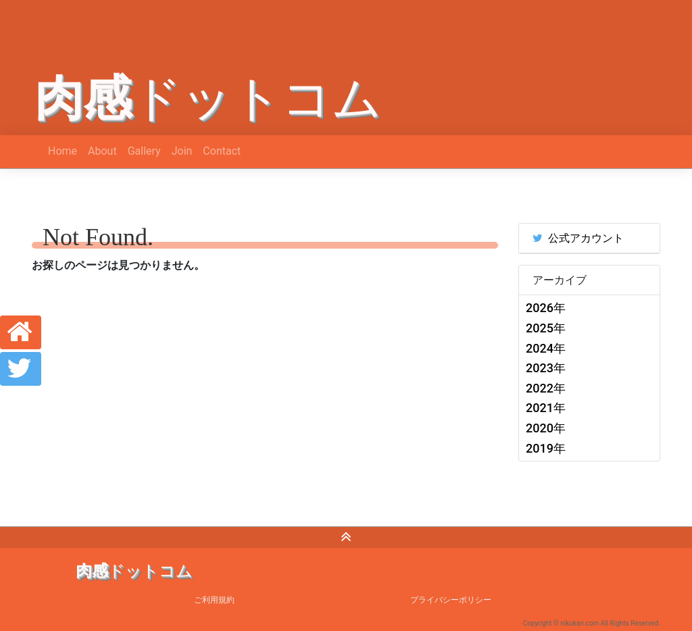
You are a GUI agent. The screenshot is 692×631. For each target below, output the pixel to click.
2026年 (546, 308)
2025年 (546, 328)
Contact (222, 151)
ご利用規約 (214, 600)
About (102, 151)
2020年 (546, 428)
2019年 (546, 448)
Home (62, 151)
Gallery (144, 151)
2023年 (546, 368)
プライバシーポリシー (450, 600)
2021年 (546, 408)
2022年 (546, 388)
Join (182, 151)
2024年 (546, 348)
